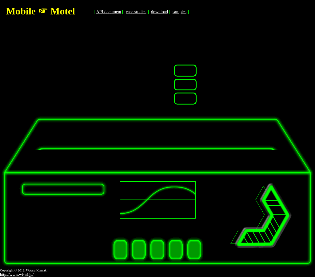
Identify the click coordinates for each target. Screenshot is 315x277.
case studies (136, 12)
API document (108, 12)
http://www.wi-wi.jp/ (17, 274)
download (159, 12)
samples (179, 12)
